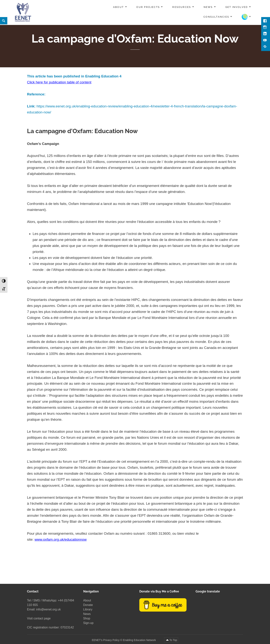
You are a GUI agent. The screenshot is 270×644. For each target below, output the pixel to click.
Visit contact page (39, 618)
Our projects (148, 7)
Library (87, 609)
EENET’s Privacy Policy (106, 640)
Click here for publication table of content (59, 82)
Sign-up (88, 623)
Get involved (236, 7)
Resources (181, 7)
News (208, 7)
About (118, 7)
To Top (173, 640)
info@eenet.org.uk (48, 609)
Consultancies (216, 16)
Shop (86, 618)
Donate (88, 605)
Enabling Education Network (140, 640)
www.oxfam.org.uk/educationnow (60, 539)
